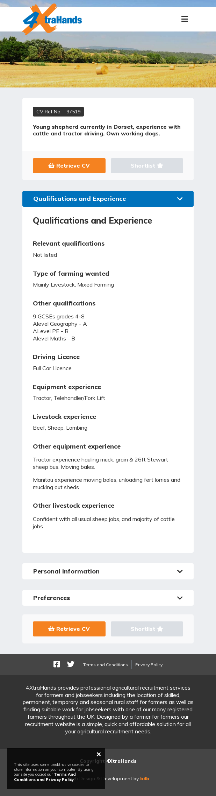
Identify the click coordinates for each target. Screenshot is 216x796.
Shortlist (147, 165)
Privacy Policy (149, 664)
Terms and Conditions (105, 664)
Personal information (108, 571)
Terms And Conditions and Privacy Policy (45, 777)
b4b (144, 778)
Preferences (108, 598)
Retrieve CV (69, 165)
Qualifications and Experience (108, 199)
